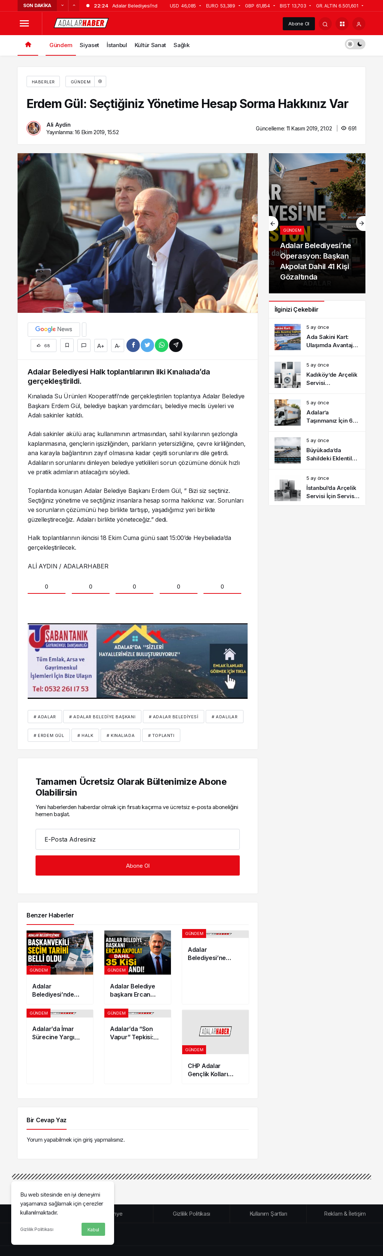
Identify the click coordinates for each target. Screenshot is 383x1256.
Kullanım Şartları (268, 1213)
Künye (115, 1213)
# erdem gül (49, 735)
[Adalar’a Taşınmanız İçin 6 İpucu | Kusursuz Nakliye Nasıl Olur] (317, 412)
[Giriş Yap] (358, 23)
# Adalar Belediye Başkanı (102, 716)
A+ (100, 345)
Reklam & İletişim (345, 1213)
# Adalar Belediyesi (173, 716)
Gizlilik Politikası (36, 1229)
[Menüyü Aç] (24, 23)
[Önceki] (62, 5)
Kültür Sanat (150, 45)
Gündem (60, 45)
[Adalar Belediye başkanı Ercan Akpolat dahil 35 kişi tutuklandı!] (137, 968)
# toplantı (161, 735)
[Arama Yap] (325, 23)
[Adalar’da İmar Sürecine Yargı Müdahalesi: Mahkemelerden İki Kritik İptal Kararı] (60, 1047)
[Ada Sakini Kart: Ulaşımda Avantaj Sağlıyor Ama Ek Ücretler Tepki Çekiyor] (317, 337)
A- (117, 345)
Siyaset (89, 45)
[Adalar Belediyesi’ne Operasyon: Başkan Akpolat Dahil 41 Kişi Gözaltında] (215, 968)
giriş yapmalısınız (103, 1139)
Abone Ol (298, 24)
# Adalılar (225, 716)
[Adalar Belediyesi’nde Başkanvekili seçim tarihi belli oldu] (60, 968)
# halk (85, 735)
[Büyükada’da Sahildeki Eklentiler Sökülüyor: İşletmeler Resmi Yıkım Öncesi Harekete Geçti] (317, 450)
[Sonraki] (73, 5)
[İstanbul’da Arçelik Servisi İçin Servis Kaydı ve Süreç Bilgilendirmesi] (317, 488)
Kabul (93, 1229)
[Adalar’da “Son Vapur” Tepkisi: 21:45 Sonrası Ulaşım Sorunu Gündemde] (137, 1047)
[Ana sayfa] (28, 45)
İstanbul (117, 45)
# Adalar (45, 716)
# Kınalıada (121, 735)
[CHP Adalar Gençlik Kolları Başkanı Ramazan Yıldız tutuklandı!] (215, 1047)
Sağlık (181, 45)
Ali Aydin (58, 124)
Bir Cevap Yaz (47, 1120)
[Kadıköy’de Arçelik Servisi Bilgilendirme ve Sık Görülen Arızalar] (317, 375)
